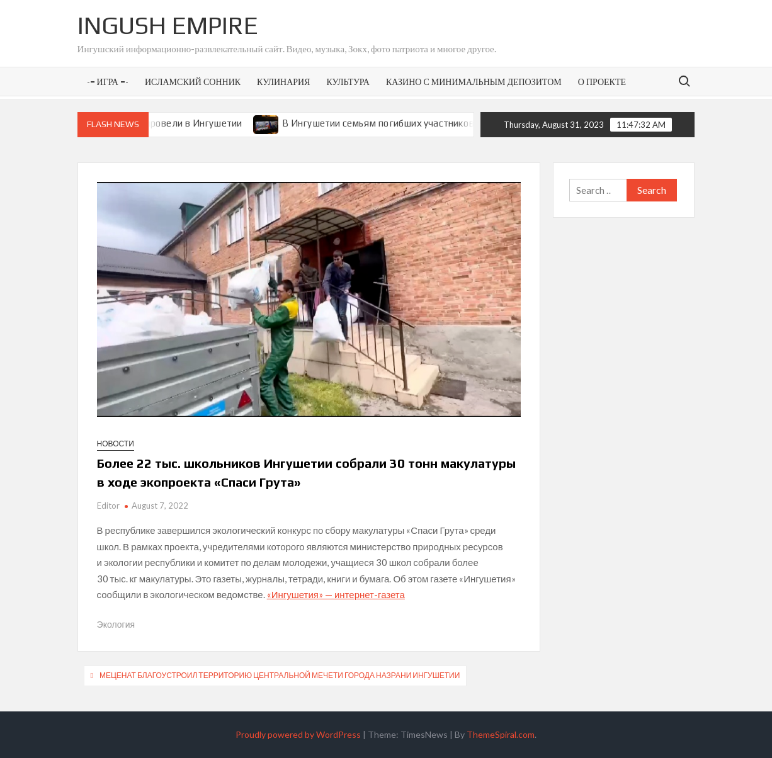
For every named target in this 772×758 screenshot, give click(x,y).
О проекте (602, 81)
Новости (115, 443)
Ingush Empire (167, 25)
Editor (108, 506)
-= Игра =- (107, 81)
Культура (348, 81)
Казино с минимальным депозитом (474, 81)
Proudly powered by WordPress (298, 734)
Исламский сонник (193, 81)
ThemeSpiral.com (501, 734)
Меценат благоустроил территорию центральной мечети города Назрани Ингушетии (279, 675)
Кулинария (283, 81)
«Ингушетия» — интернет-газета (336, 594)
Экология (116, 624)
